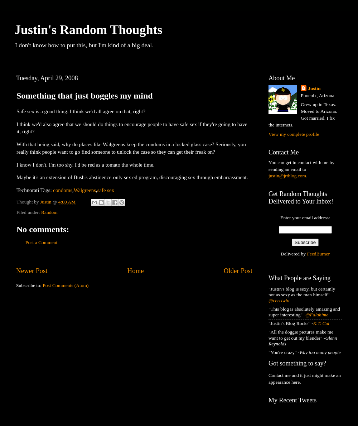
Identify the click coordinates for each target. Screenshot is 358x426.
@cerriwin (278, 300)
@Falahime (316, 314)
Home (135, 270)
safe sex (105, 190)
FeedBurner (318, 254)
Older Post (238, 270)
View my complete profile (293, 134)
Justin (314, 88)
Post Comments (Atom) (65, 285)
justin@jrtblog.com (287, 175)
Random (49, 212)
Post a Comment (41, 242)
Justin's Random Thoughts (88, 30)
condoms (62, 190)
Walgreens (85, 190)
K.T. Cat (321, 323)
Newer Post (32, 270)
